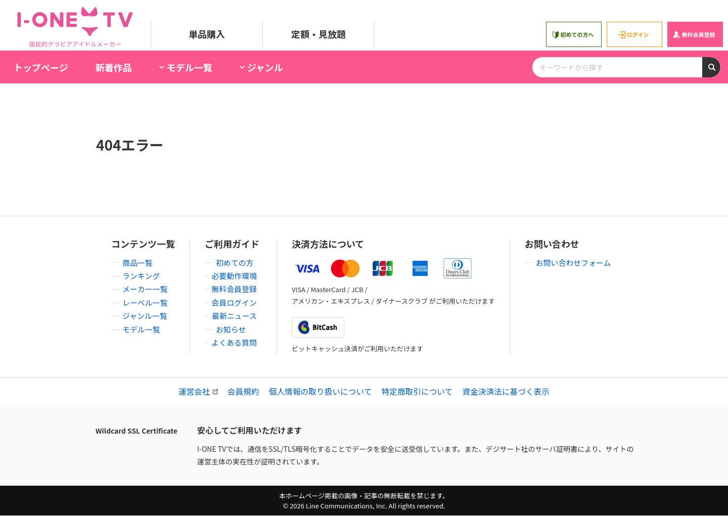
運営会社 (194, 392)
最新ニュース (237, 315)
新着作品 (114, 67)
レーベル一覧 (146, 302)
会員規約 (240, 392)
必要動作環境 (237, 275)
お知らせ (229, 328)
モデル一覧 (142, 328)
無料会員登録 (693, 34)
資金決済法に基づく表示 (509, 392)
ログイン (633, 34)
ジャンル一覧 (146, 315)
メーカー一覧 (146, 289)
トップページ (41, 67)
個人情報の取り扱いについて (319, 392)
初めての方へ (572, 34)
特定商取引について (418, 392)
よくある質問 (237, 341)
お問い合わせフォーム (571, 262)
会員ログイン (237, 302)
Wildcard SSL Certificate (136, 431)
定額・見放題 (318, 33)
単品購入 (207, 33)
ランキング (142, 275)
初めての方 (233, 262)
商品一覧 (138, 262)
